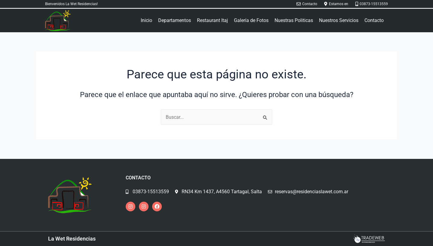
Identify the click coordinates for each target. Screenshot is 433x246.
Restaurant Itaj (212, 20)
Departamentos (174, 20)
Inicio (146, 20)
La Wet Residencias (72, 238)
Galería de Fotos (251, 20)
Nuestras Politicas (294, 20)
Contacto (374, 20)
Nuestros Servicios (338, 20)
